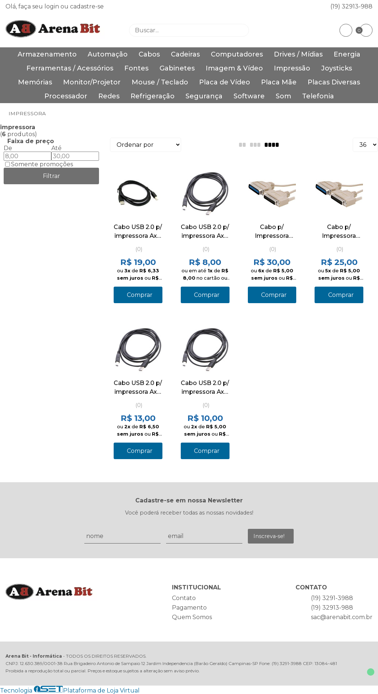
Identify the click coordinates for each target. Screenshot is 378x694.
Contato (184, 598)
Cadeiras (185, 54)
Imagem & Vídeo (234, 68)
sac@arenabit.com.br (342, 617)
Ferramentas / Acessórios (69, 68)
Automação (108, 54)
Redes (109, 96)
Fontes (136, 68)
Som (283, 96)
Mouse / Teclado (160, 82)
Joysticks (336, 68)
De (8, 148)
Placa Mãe (279, 82)
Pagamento (189, 607)
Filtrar (51, 175)
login (52, 6)
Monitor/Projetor (92, 82)
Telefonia (318, 96)
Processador (65, 96)
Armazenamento (47, 54)
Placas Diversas (334, 82)
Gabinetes (177, 68)
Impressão (292, 68)
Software (249, 96)
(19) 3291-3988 (332, 598)
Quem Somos (192, 617)
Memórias (35, 82)
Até (56, 148)
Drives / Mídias (298, 54)
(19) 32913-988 (351, 6)
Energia (347, 54)
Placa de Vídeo (224, 82)
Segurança (204, 96)
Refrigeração (153, 96)
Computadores (237, 54)
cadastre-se (87, 6)
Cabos (149, 54)
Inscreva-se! (269, 536)
